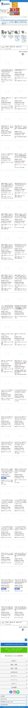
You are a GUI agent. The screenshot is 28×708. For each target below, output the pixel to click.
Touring (5, 17)
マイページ (14, 680)
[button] (26, 54)
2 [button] (24, 54)
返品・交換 (14, 668)
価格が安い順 (18, 46)
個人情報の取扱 (4, 704)
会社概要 (14, 687)
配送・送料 (14, 664)
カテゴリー (14, 676)
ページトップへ (26, 640)
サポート (14, 683)
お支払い (14, 661)
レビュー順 (8, 48)
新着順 (7, 46)
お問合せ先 (14, 672)
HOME (1, 17)
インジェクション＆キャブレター (14, 17)
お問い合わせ (4, 699)
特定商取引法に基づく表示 (7, 701)
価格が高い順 (12, 46)
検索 (8, 12)
